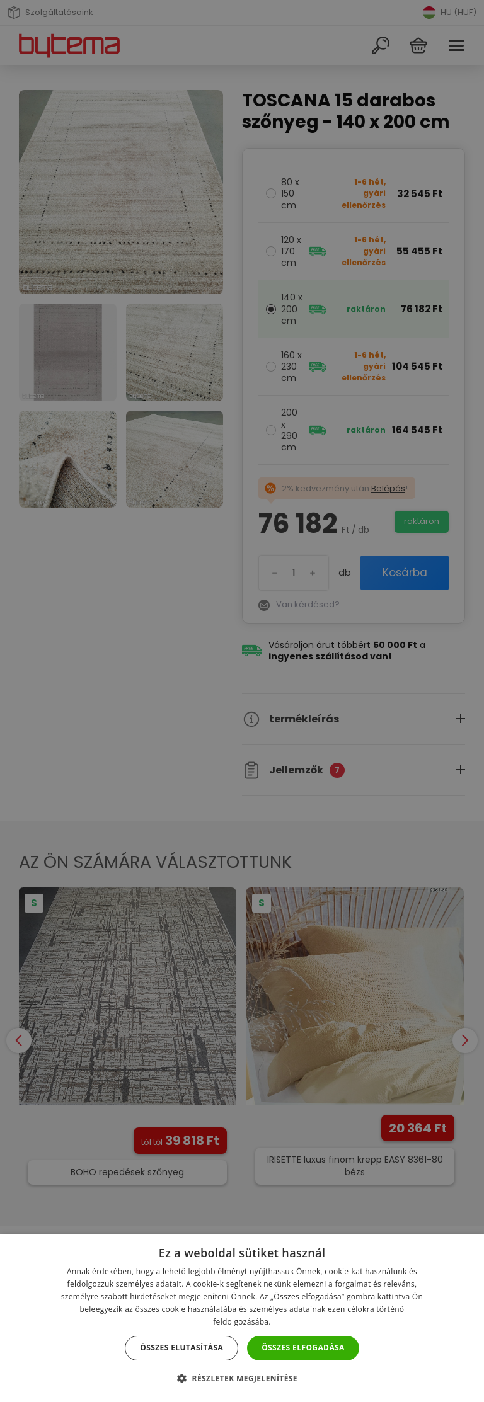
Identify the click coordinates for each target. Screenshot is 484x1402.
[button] (242, 1378)
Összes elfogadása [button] (303, 1347)
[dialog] (242, 701)
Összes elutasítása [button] (181, 1347)
